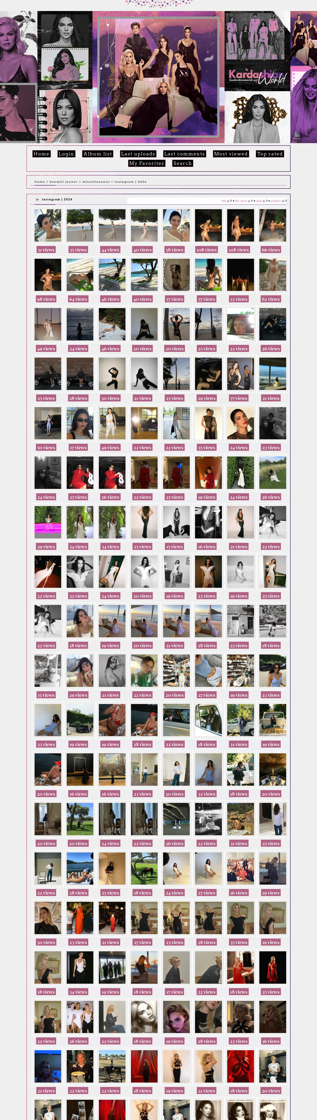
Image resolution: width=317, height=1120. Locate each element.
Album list (97, 154)
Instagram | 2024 (131, 181)
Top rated (270, 154)
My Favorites (146, 163)
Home (42, 154)
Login (66, 154)
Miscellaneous (96, 181)
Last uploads (138, 154)
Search (182, 163)
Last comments (184, 154)
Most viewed (231, 154)
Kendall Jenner (64, 181)
